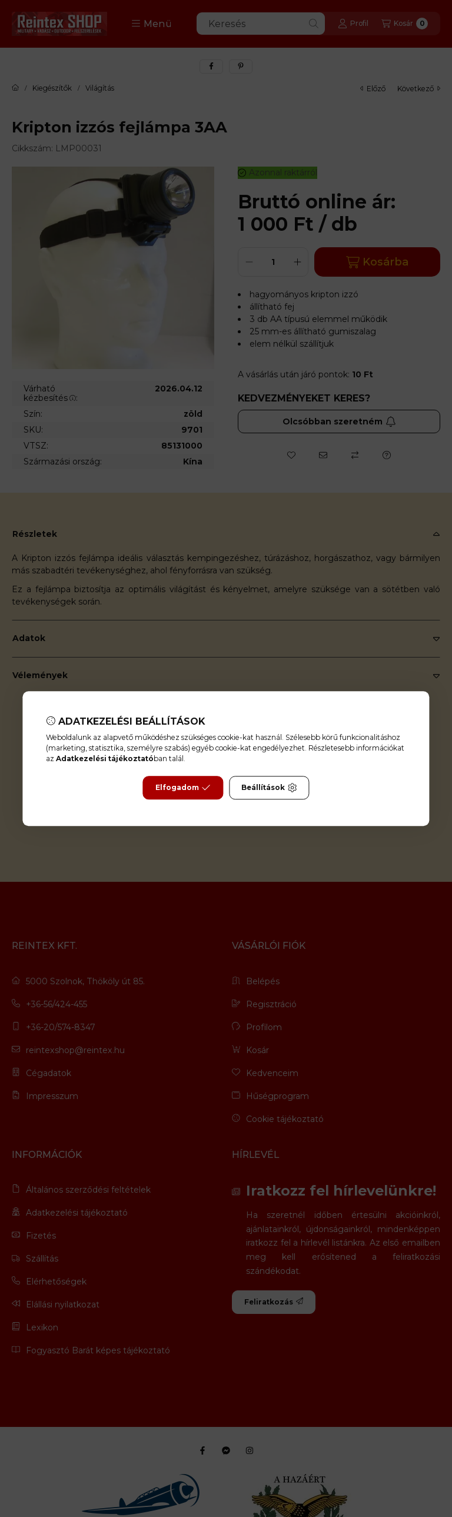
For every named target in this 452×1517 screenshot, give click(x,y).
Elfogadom (183, 787)
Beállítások (269, 787)
